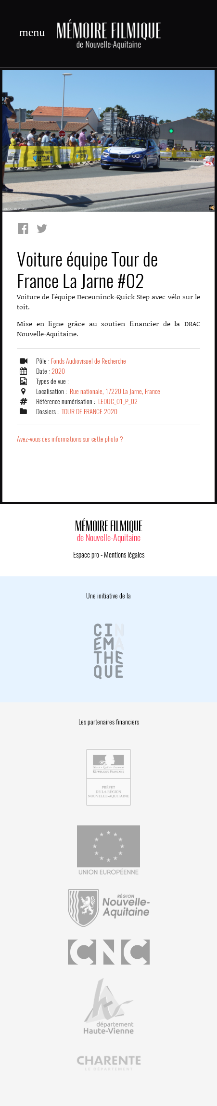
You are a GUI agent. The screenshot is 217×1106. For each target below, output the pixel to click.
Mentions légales (124, 554)
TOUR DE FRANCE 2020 (89, 411)
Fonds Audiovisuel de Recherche (88, 361)
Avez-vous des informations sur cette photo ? (70, 439)
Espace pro (86, 554)
